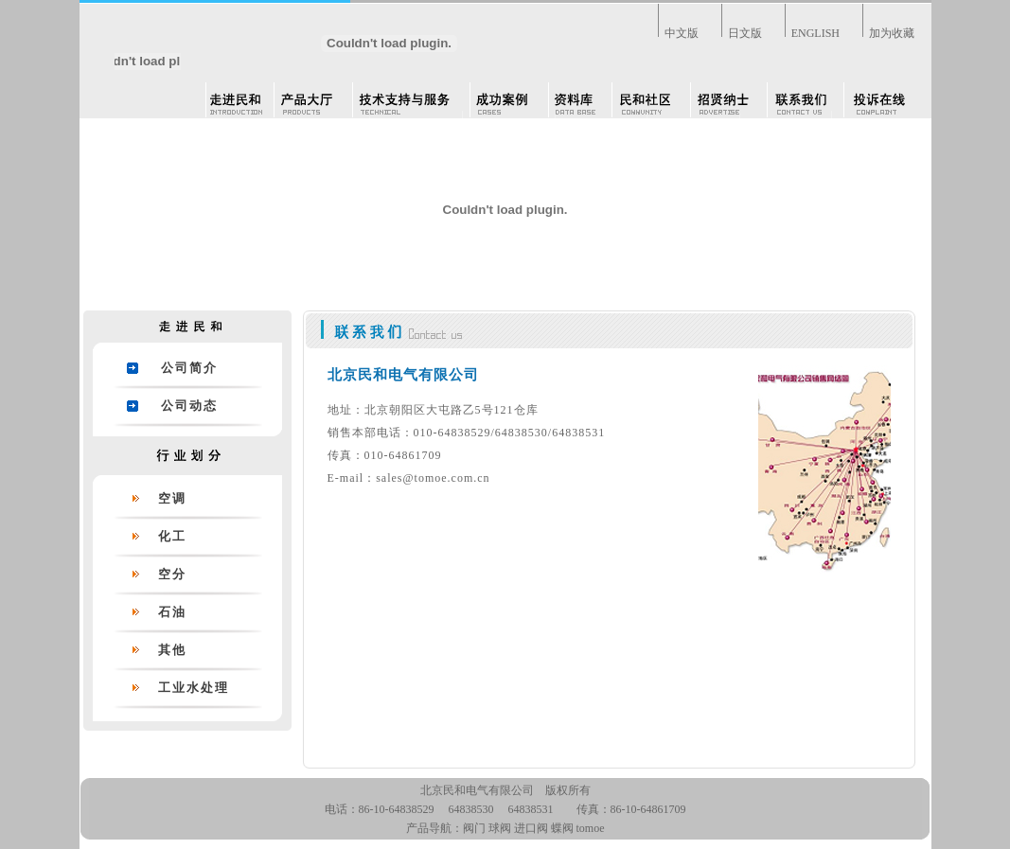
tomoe (590, 828)
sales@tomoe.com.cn (432, 478)
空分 (172, 574)
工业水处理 (193, 688)
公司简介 (189, 368)
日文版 (745, 33)
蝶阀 (562, 828)
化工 (172, 536)
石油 (172, 612)
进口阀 (531, 828)
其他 (172, 650)
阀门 (474, 828)
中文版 (681, 33)
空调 (172, 498)
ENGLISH (815, 33)
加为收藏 (891, 33)
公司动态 (189, 405)
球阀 (499, 828)
